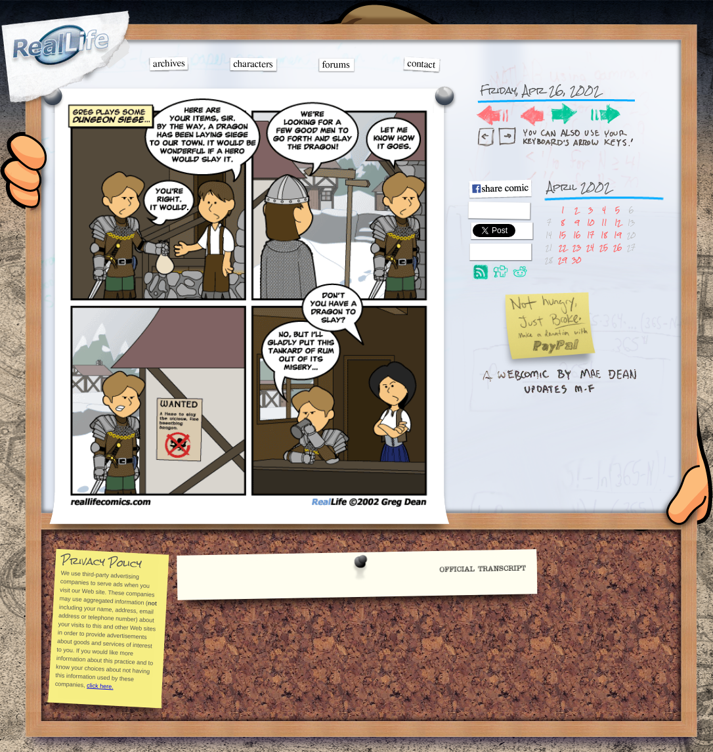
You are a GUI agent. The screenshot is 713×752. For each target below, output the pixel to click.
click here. (99, 686)
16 (576, 235)
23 (577, 247)
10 (590, 222)
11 (604, 222)
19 (617, 235)
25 (603, 247)
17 (590, 235)
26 (617, 247)
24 (590, 247)
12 (618, 222)
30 (576, 260)
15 (562, 235)
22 (563, 247)
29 (562, 260)
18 (604, 235)
